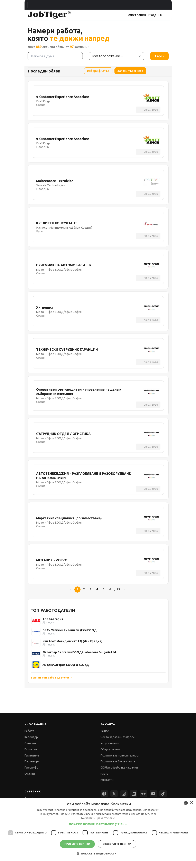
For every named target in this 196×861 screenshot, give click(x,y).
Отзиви (30, 773)
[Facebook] (104, 793)
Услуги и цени (110, 743)
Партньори (32, 761)
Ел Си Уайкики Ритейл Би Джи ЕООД (70, 630)
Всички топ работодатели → (52, 677)
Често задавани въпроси (117, 737)
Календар (31, 737)
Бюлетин (31, 749)
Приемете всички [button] (77, 844)
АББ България (53, 619)
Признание (32, 755)
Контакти (107, 779)
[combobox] (186, 803)
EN (160, 15)
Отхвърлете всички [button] (117, 844)
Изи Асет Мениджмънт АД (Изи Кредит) (72, 641)
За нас (105, 731)
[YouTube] (153, 793)
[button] (98, 824)
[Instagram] (124, 793)
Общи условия (110, 749)
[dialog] (98, 829)
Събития (30, 743)
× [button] (191, 802)
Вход (152, 15)
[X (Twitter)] (114, 793)
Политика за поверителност (120, 755)
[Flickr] (143, 793)
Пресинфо (31, 767)
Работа (29, 731)
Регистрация (136, 15)
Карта (104, 773)
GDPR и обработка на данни (119, 767)
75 (118, 589)
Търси (159, 56)
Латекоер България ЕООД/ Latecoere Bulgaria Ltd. (80, 652)
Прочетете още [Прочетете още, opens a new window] (105, 818)
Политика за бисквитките (118, 761)
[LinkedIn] (133, 793)
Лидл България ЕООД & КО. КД (66, 664)
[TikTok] (163, 793)
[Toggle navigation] (31, 5)
